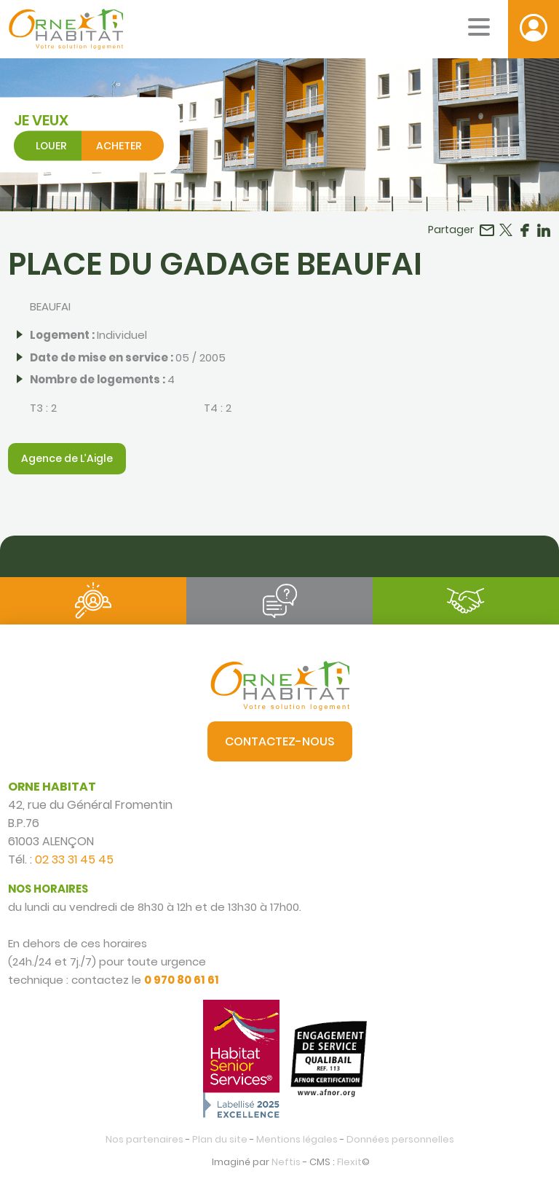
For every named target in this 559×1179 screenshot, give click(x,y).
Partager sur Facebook (525, 230)
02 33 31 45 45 (74, 859)
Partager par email (487, 230)
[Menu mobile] (479, 27)
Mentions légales (297, 1139)
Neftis (286, 1162)
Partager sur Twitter (506, 230)
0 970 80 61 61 (181, 979)
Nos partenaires (144, 1139)
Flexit (349, 1162)
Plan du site (219, 1139)
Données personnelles (400, 1139)
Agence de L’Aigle (67, 458)
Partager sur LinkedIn (543, 230)
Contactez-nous (280, 741)
